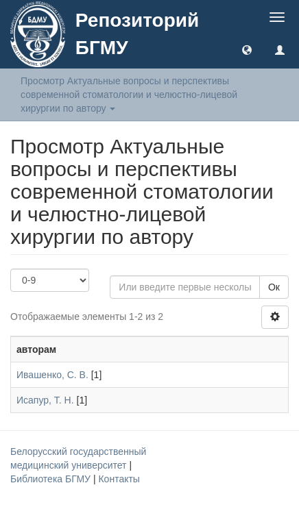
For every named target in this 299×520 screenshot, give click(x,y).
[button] (247, 49)
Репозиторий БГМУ (137, 34)
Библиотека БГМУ (51, 478)
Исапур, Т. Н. (45, 400)
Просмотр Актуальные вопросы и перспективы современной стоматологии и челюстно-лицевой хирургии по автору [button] (129, 94)
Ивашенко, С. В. (52, 374)
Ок (274, 287)
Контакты (118, 478)
